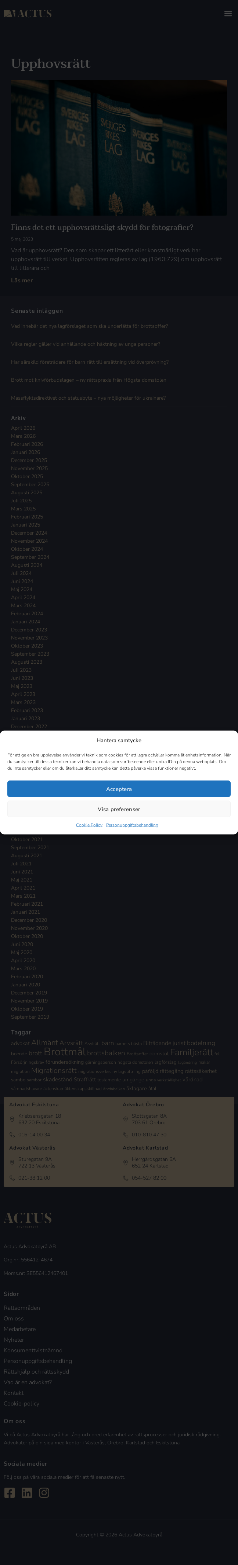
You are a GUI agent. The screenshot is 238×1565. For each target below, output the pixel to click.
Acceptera (119, 788)
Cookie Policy (89, 825)
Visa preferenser (119, 809)
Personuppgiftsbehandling (132, 825)
